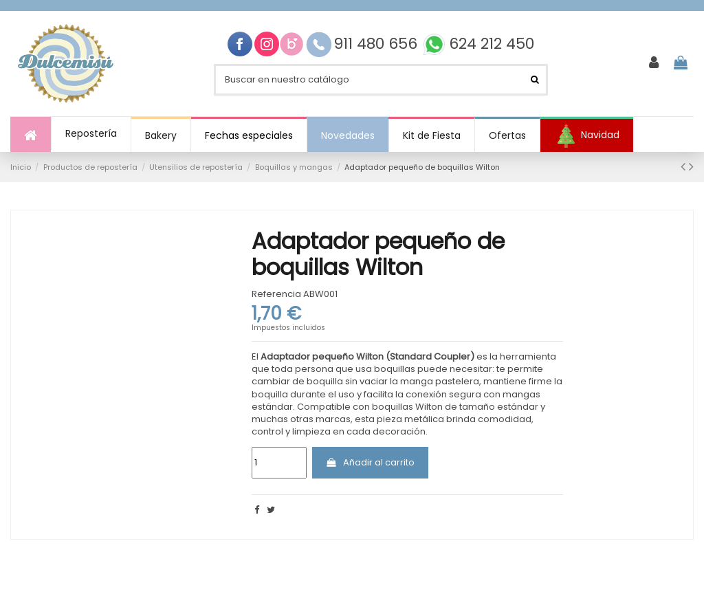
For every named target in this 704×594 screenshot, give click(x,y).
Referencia (276, 294)
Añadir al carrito (370, 462)
